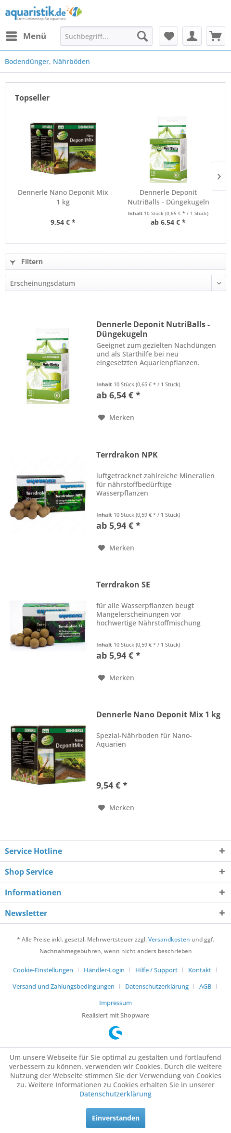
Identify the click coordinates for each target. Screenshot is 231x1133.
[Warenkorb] (215, 36)
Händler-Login (104, 970)
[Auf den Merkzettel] (116, 417)
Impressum (115, 1002)
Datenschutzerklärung (157, 986)
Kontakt (199, 970)
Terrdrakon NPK (127, 455)
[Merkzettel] (168, 36)
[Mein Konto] (192, 36)
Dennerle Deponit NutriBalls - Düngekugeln (168, 197)
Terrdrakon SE (123, 585)
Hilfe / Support (156, 970)
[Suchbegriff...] (106, 36)
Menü (26, 34)
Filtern (26, 261)
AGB (205, 986)
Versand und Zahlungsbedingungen (64, 986)
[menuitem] (25, 36)
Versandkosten (169, 939)
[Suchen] (142, 36)
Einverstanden (116, 1117)
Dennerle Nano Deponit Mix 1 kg (63, 197)
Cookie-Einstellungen (43, 970)
